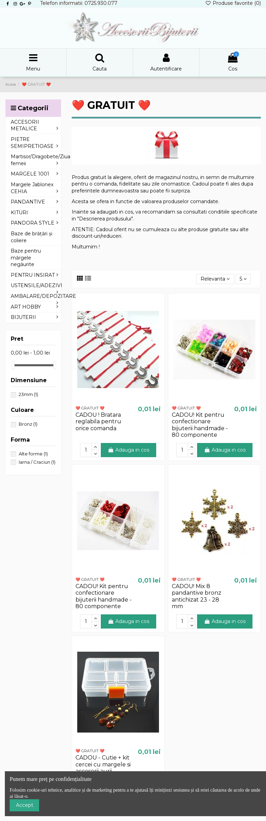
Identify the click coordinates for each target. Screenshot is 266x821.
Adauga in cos (128, 450)
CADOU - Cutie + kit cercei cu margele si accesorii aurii (103, 764)
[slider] (13, 365)
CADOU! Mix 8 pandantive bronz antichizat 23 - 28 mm (196, 596)
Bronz (28, 424)
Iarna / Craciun (37, 462)
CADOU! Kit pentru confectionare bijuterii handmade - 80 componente (200, 425)
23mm (28, 394)
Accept (24, 805)
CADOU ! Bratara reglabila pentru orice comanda (98, 421)
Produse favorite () (233, 3)
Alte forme (33, 453)
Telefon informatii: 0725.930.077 (78, 3)
